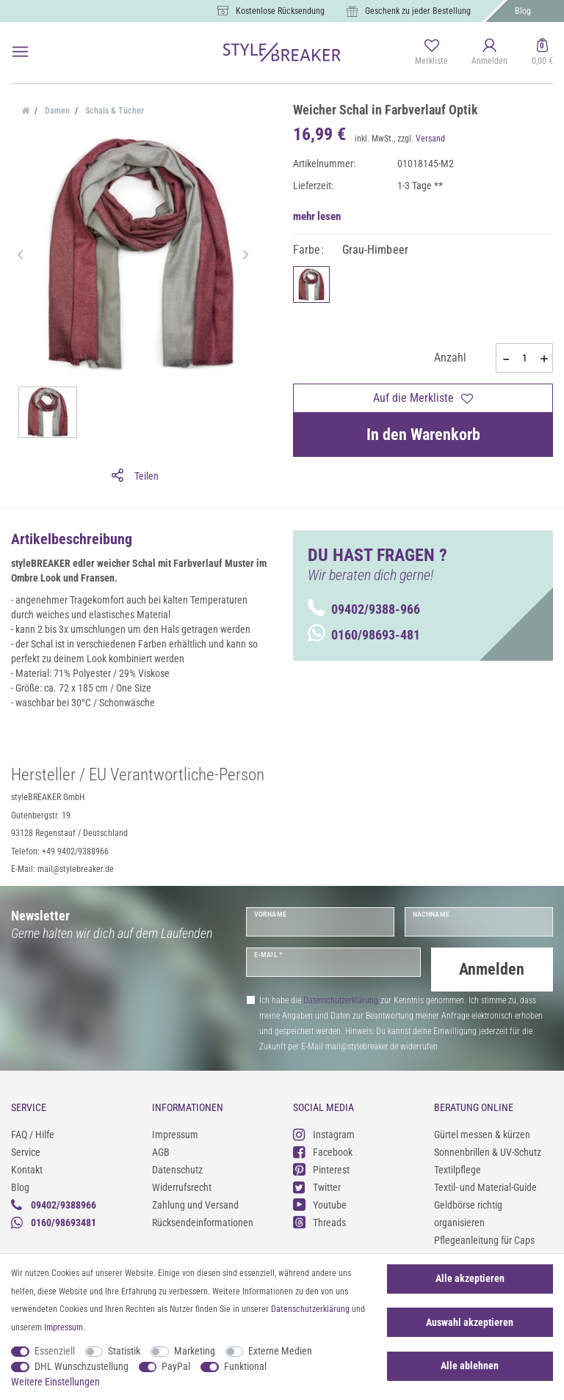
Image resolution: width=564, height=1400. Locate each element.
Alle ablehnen (470, 1365)
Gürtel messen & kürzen (482, 1132)
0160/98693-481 (364, 634)
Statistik (124, 1351)
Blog (523, 11)
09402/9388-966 (364, 609)
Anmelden (491, 969)
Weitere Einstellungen (55, 1382)
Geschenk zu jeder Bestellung (418, 11)
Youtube (320, 1203)
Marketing (194, 1351)
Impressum (175, 1132)
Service (25, 1150)
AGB (161, 1150)
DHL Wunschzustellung (82, 1366)
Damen (56, 111)
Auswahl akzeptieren (469, 1322)
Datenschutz (177, 1167)
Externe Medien (280, 1351)
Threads (319, 1220)
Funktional (245, 1366)
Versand (430, 138)
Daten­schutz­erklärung (310, 1309)
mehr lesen (317, 216)
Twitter (317, 1185)
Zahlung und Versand (195, 1203)
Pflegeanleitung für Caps (484, 1238)
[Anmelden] (490, 52)
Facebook (322, 1150)
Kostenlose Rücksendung (280, 11)
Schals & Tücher (113, 111)
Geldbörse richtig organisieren (468, 1211)
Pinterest (321, 1168)
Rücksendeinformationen (202, 1220)
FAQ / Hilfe (32, 1132)
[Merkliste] (431, 52)
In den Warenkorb (423, 434)
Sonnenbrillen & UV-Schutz (487, 1150)
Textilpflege (457, 1167)
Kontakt (27, 1167)
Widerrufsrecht (182, 1185)
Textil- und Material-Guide (485, 1185)
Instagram (324, 1132)
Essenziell (55, 1351)
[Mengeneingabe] (524, 358)
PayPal (176, 1366)
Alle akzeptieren (470, 1278)
